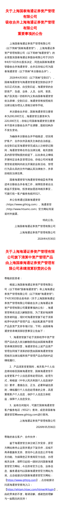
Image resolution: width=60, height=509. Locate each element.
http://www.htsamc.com (21, 209)
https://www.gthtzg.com (21, 204)
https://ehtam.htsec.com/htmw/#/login (30, 489)
